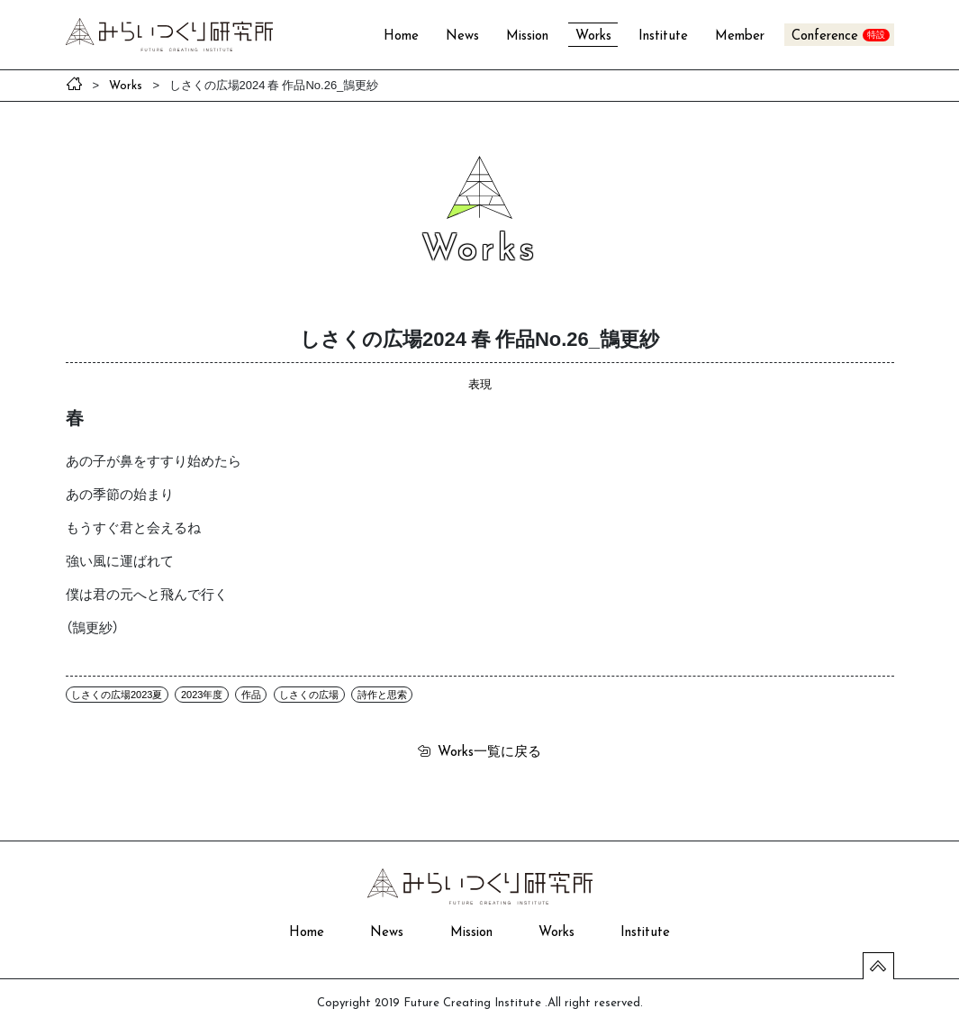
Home (401, 36)
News (462, 36)
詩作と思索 (382, 694)
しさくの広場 (309, 694)
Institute (663, 36)
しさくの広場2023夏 (116, 694)
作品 (251, 694)
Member (739, 36)
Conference (825, 36)
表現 (480, 383)
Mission (527, 36)
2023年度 (201, 694)
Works (593, 36)
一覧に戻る (489, 750)
